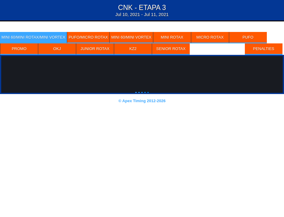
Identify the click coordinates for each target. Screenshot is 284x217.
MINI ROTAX (172, 37)
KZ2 (133, 48)
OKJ (57, 48)
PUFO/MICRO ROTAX (88, 37)
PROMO (19, 48)
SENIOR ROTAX (171, 48)
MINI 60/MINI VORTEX (131, 37)
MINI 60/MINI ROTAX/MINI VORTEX (33, 37)
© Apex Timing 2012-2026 (141, 101)
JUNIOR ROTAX (95, 48)
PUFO (247, 37)
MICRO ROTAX (210, 37)
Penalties (263, 48)
